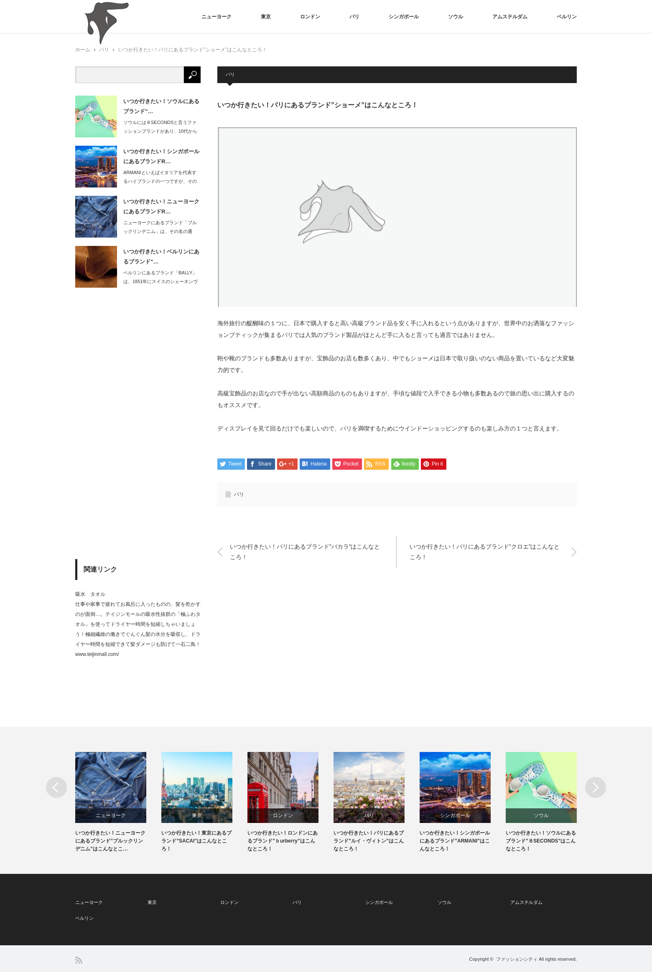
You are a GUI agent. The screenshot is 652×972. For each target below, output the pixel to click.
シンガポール (404, 17)
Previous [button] (56, 787)
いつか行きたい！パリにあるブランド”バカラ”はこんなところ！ (305, 551)
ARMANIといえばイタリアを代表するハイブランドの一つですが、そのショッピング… (160, 181)
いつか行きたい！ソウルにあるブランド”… (161, 106)
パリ (354, 17)
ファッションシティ (516, 959)
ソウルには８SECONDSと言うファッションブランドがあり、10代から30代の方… (160, 131)
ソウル (455, 17)
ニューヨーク (216, 17)
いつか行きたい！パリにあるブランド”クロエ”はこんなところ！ (485, 551)
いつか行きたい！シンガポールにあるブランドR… (161, 156)
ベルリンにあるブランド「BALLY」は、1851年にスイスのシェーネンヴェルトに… (160, 281)
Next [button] (595, 787)
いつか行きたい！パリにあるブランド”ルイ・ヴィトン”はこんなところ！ (369, 841)
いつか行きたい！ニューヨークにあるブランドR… (161, 206)
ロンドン (310, 17)
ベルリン (567, 17)
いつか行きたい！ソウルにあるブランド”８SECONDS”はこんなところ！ (541, 841)
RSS (78, 960)
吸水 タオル (90, 594)
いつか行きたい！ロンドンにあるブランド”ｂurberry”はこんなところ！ (282, 841)
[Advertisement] (138, 423)
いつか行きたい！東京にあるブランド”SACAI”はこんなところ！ (196, 841)
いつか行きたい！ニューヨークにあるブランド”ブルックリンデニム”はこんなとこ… (110, 841)
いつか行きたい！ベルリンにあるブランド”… (161, 256)
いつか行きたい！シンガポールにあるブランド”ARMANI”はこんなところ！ (455, 841)
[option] (118, 802)
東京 (266, 17)
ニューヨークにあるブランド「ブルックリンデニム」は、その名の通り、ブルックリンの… (160, 231)
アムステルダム (509, 17)
